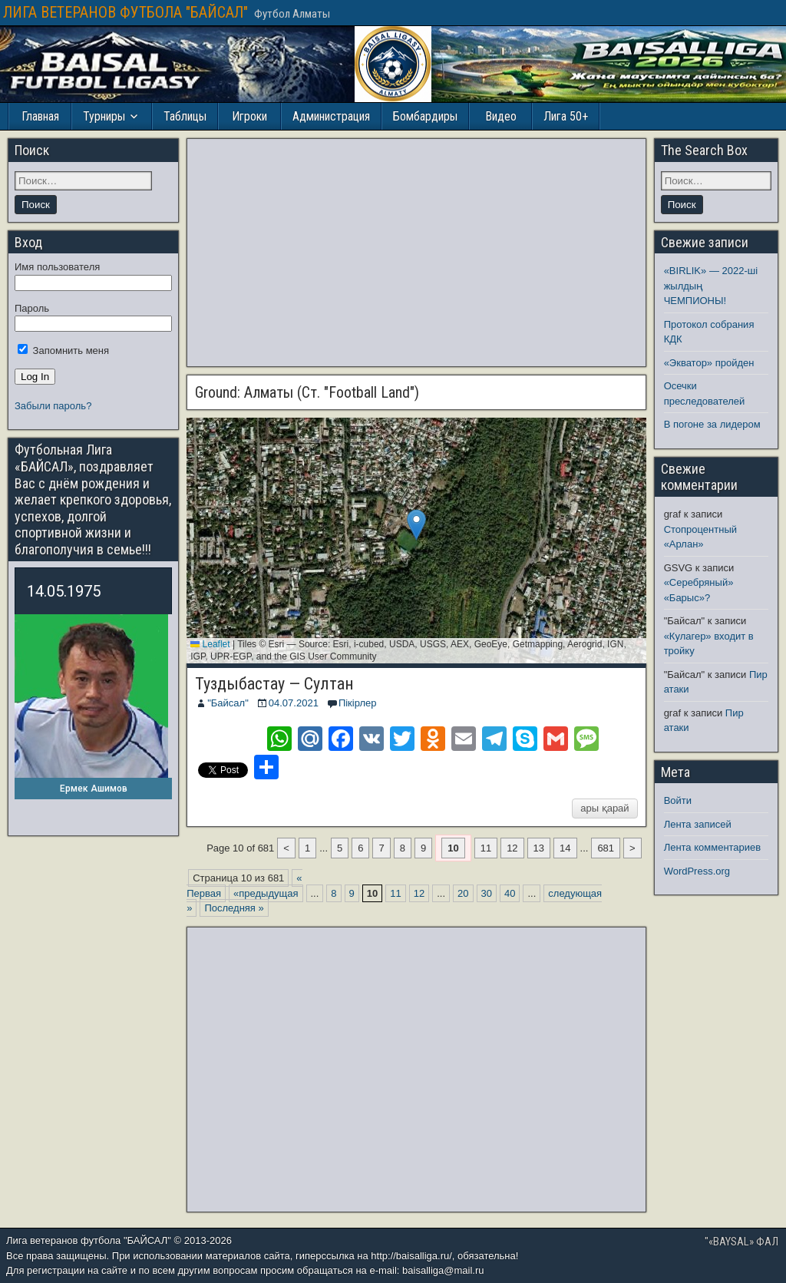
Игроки (249, 116)
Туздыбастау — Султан (274, 683)
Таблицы (184, 116)
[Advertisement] (416, 252)
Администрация (331, 116)
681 (605, 848)
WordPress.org (697, 871)
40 (509, 893)
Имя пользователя (57, 267)
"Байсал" (228, 703)
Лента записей (698, 824)
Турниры (104, 116)
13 (538, 848)
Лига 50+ (565, 116)
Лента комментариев (712, 847)
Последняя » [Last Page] (233, 908)
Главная (40, 116)
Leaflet (210, 644)
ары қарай (604, 808)
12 (512, 848)
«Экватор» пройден (709, 363)
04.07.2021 (294, 703)
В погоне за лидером (712, 424)
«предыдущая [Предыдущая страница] (265, 893)
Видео (501, 116)
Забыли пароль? (53, 406)
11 (486, 848)
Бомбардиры (425, 116)
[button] (416, 525)
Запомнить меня (63, 350)
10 (452, 848)
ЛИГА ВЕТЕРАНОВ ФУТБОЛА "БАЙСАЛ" (125, 12)
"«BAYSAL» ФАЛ (741, 1241)
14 (565, 848)
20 (462, 893)
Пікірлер (358, 703)
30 (486, 893)
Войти (678, 800)
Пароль (32, 308)
